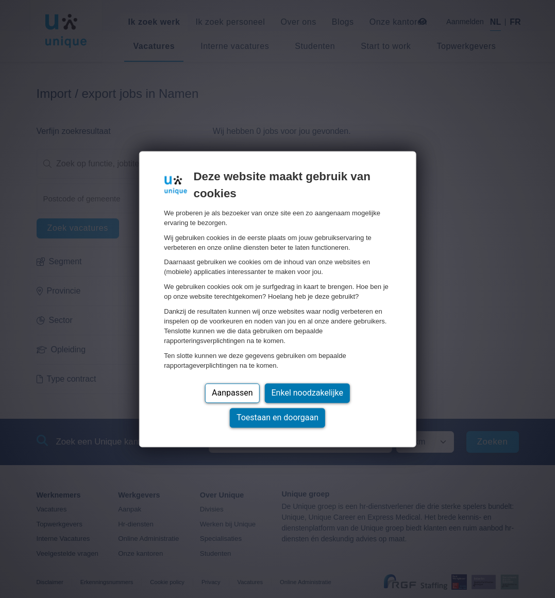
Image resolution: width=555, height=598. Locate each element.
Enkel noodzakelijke (307, 393)
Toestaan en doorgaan (277, 417)
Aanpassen (232, 393)
